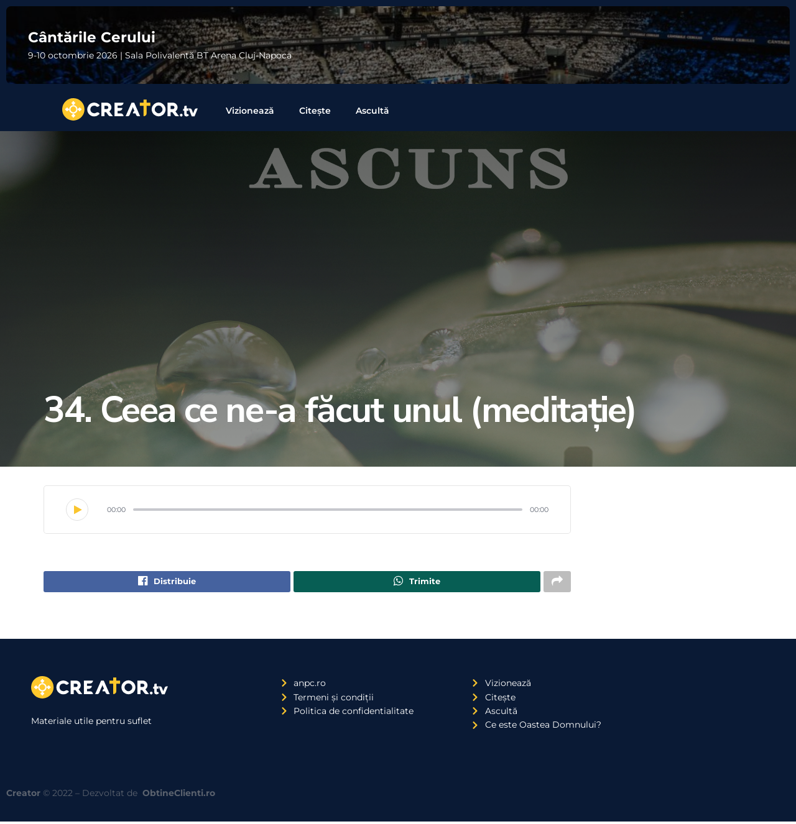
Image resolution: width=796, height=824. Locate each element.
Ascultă (372, 110)
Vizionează (250, 110)
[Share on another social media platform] (557, 583)
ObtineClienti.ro (178, 796)
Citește (315, 110)
